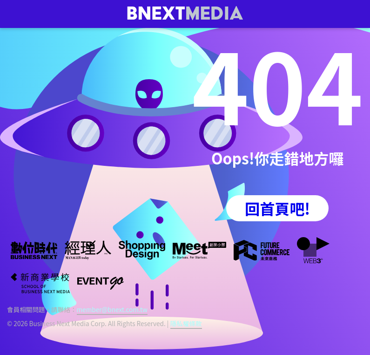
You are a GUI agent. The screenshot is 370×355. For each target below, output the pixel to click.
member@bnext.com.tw (112, 309)
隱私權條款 (186, 323)
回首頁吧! (277, 208)
